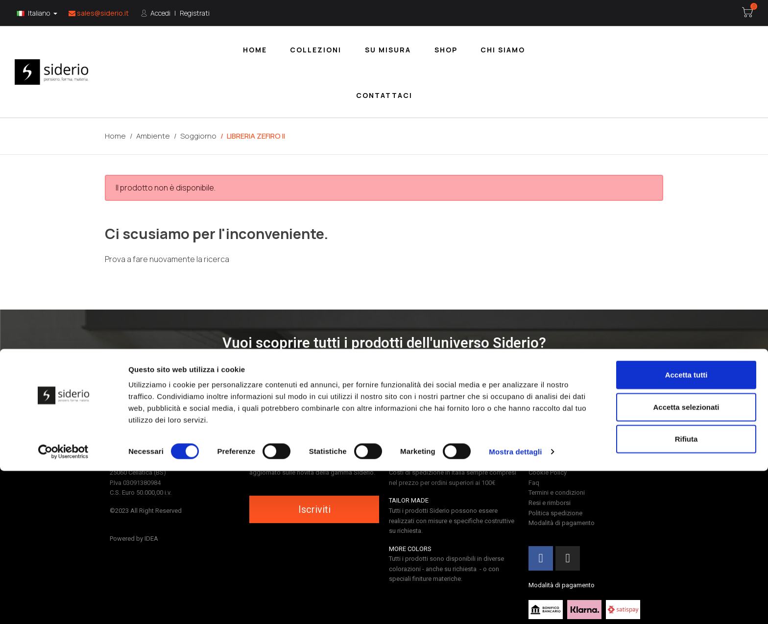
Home (255, 49)
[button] (384, 371)
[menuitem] (255, 49)
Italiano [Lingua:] (34, 13)
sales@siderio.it (99, 13)
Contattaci (384, 95)
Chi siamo (502, 49)
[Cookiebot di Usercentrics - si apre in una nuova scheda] (63, 605)
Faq (533, 482)
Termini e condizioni (556, 492)
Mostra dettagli (515, 604)
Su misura (388, 49)
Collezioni (315, 49)
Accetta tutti (686, 528)
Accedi (159, 13)
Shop (445, 49)
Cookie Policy (547, 472)
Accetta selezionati (686, 560)
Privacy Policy (547, 462)
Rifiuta (686, 592)
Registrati (195, 13)
